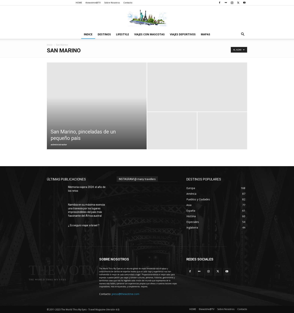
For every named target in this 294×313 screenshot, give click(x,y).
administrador (59, 144)
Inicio (49, 44)
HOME (79, 2)
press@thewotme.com (125, 294)
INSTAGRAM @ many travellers (137, 179)
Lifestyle (122, 34)
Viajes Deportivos (183, 34)
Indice (88, 34)
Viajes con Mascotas (149, 34)
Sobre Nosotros (112, 2)
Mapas (205, 34)
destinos (104, 34)
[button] (242, 34)
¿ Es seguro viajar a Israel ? (83, 225)
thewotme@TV (93, 2)
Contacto (127, 2)
